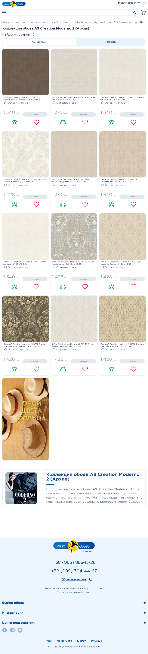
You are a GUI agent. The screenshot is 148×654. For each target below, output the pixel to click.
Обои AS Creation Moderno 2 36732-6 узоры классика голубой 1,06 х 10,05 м (73, 263)
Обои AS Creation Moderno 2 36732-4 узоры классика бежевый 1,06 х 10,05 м (122, 263)
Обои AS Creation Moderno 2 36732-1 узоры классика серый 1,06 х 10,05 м (24, 181)
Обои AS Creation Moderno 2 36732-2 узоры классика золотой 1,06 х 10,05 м (122, 345)
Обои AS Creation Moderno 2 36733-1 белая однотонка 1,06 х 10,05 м (24, 263)
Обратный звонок (74, 579)
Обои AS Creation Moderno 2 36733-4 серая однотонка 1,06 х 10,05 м (73, 99)
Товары (110, 42)
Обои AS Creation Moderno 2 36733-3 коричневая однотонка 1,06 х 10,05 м (22, 99)
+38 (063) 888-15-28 (128, 3)
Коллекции (39, 42)
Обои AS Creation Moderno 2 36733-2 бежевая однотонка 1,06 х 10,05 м (70, 181)
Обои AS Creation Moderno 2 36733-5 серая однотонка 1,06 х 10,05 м (122, 99)
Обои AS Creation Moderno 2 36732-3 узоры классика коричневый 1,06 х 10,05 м (25, 345)
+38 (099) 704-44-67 (74, 571)
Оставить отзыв (16, 103)
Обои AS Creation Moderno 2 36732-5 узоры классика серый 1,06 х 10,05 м (73, 345)
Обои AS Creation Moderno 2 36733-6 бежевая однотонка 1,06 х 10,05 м (118, 181)
